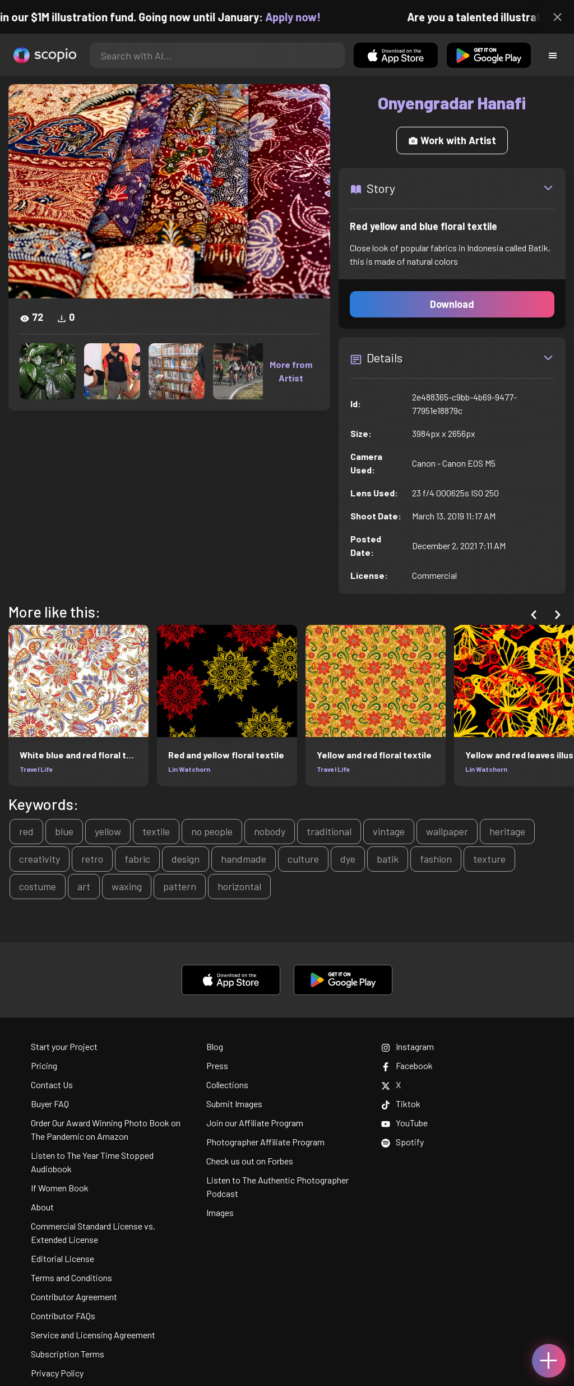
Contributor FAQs (63, 1315)
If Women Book (60, 1187)
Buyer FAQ (50, 1103)
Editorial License (62, 1258)
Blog (214, 1046)
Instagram (407, 1046)
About (42, 1206)
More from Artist (291, 371)
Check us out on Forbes (249, 1160)
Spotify (402, 1141)
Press (217, 1065)
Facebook (407, 1065)
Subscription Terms (67, 1353)
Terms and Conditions (71, 1277)
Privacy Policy (57, 1372)
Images (220, 1212)
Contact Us (52, 1084)
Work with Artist (452, 140)
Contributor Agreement (74, 1296)
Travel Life (36, 769)
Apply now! (302, 17)
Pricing (44, 1065)
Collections (227, 1084)
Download (452, 304)
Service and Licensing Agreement (93, 1334)
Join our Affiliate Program (254, 1122)
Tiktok (400, 1103)
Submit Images (234, 1103)
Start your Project (64, 1046)
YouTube (404, 1122)
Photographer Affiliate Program (265, 1141)
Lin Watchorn (189, 769)
